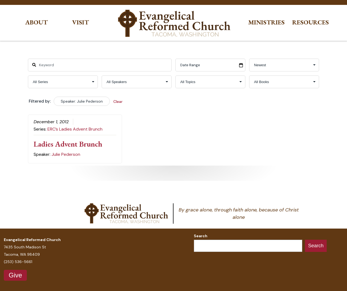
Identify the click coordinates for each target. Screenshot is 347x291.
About (36, 22)
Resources (310, 22)
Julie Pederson (66, 154)
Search (200, 235)
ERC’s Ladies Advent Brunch (74, 129)
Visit (80, 22)
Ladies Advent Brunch (68, 144)
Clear (118, 101)
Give (15, 275)
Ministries (266, 22)
